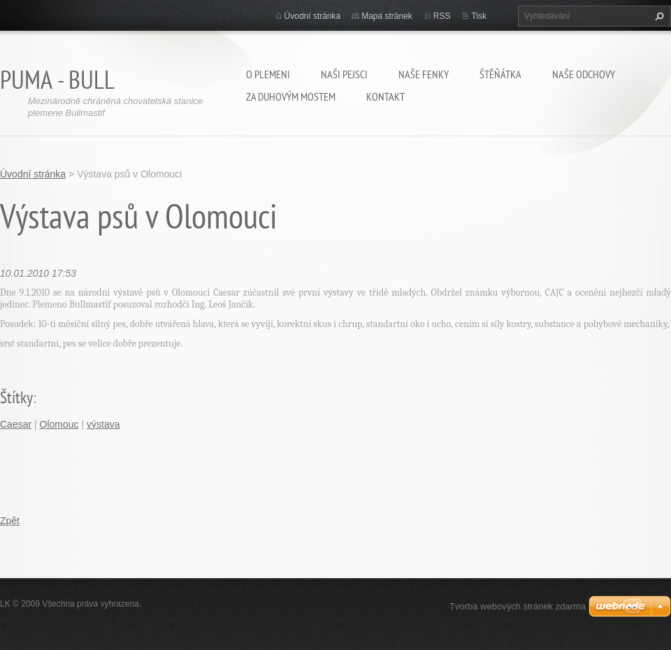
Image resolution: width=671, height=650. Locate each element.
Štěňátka (500, 74)
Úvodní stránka (312, 16)
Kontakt (385, 96)
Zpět (10, 520)
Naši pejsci (344, 74)
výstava (103, 424)
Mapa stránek (386, 16)
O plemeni (268, 74)
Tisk (478, 16)
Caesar (15, 424)
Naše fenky (423, 74)
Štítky (16, 397)
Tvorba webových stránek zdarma (517, 606)
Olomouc (59, 424)
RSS (442, 16)
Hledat (657, 16)
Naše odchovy (583, 74)
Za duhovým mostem (291, 96)
